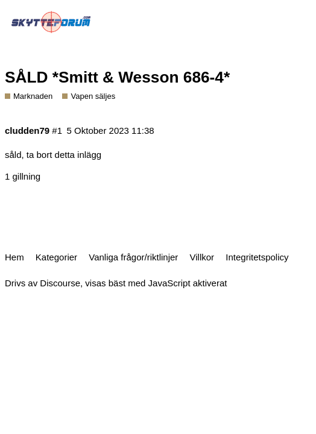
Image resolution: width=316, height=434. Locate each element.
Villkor (202, 257)
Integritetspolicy (257, 257)
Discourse (60, 283)
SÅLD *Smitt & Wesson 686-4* (117, 77)
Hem (14, 257)
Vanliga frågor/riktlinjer (133, 257)
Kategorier (56, 257)
